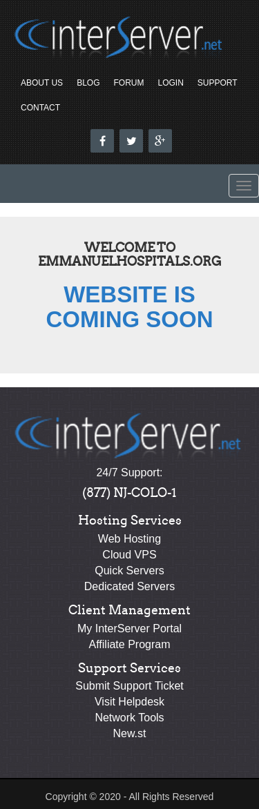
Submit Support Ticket (129, 686)
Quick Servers (129, 570)
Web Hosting (129, 539)
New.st (129, 733)
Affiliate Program (130, 644)
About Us (42, 83)
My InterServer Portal (129, 628)
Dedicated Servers (129, 586)
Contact (40, 108)
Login (170, 83)
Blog (88, 83)
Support (218, 83)
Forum (128, 83)
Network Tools (129, 717)
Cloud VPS (129, 555)
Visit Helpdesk (129, 702)
